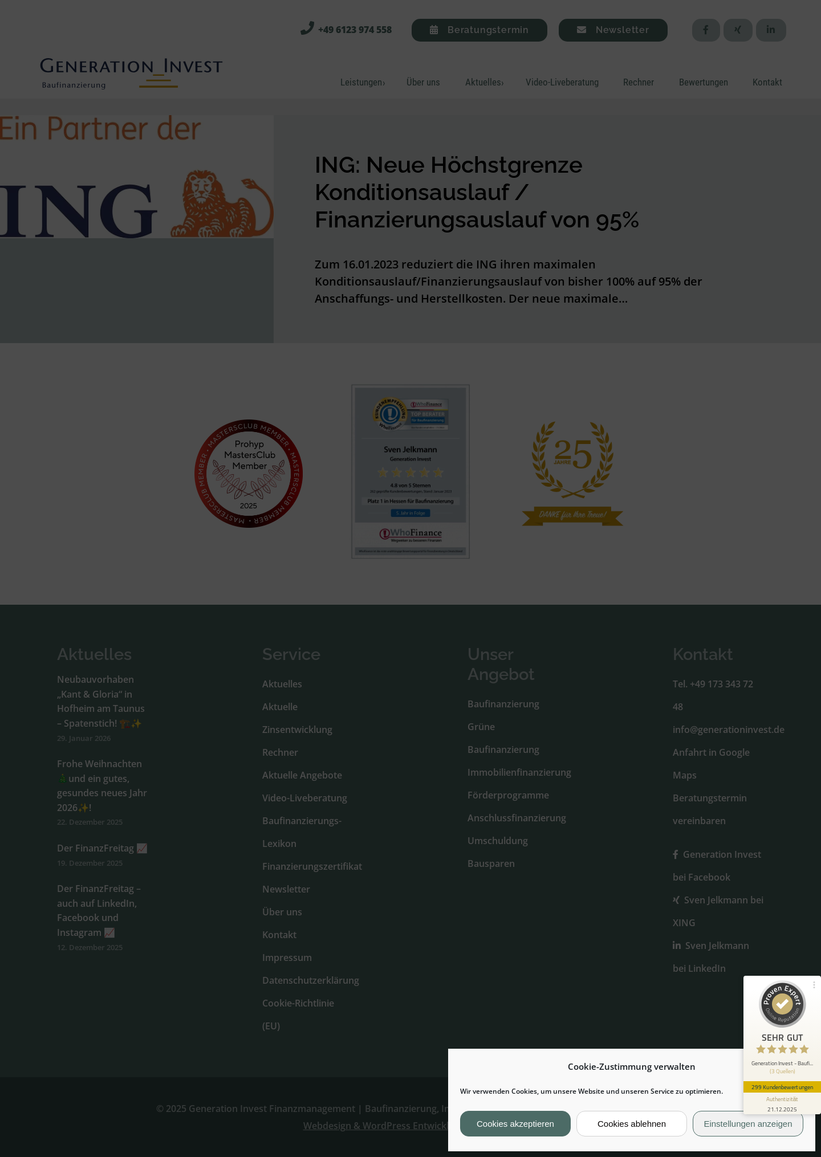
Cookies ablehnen (632, 1124)
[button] (797, 1066)
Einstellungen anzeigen (748, 1124)
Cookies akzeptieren (515, 1124)
